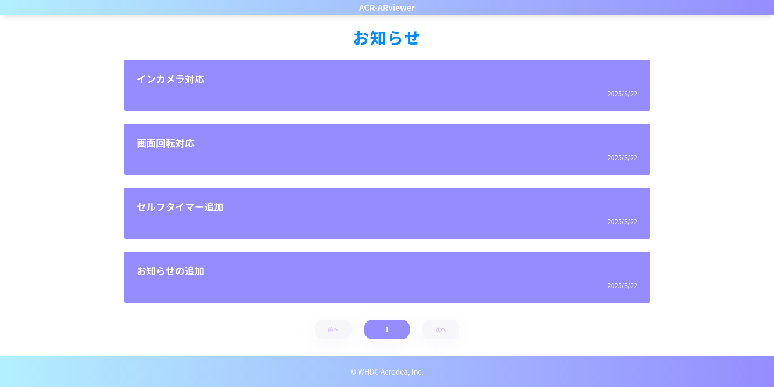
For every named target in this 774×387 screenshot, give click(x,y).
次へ (441, 329)
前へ (333, 329)
